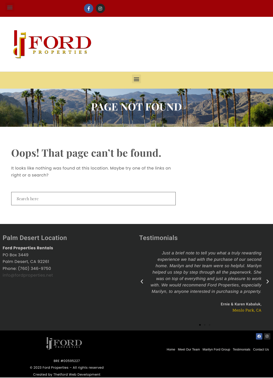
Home (171, 349)
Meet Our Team (189, 349)
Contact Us (261, 349)
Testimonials (241, 349)
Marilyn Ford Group (216, 349)
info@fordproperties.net (28, 275)
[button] (9, 7)
